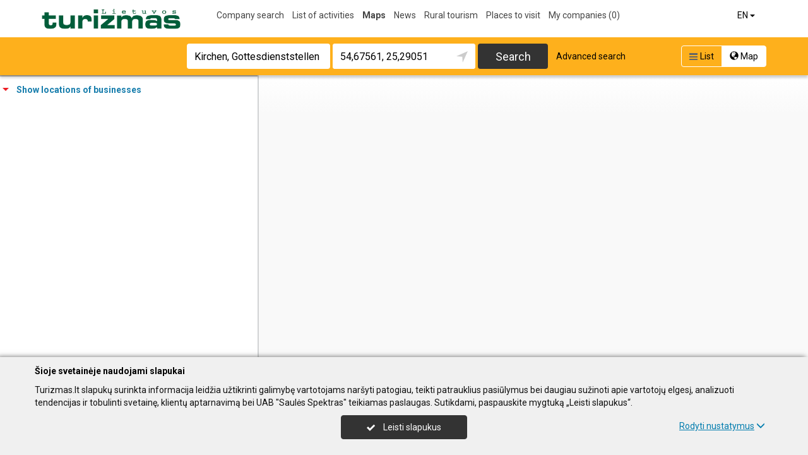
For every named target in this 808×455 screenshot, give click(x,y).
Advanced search (591, 56)
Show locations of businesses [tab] (72, 90)
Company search (250, 15)
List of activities (323, 15)
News (405, 15)
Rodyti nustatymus (722, 426)
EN (747, 15)
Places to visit (513, 15)
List (700, 56)
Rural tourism (451, 15)
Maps (374, 15)
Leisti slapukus (404, 427)
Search (513, 56)
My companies (584, 15)
